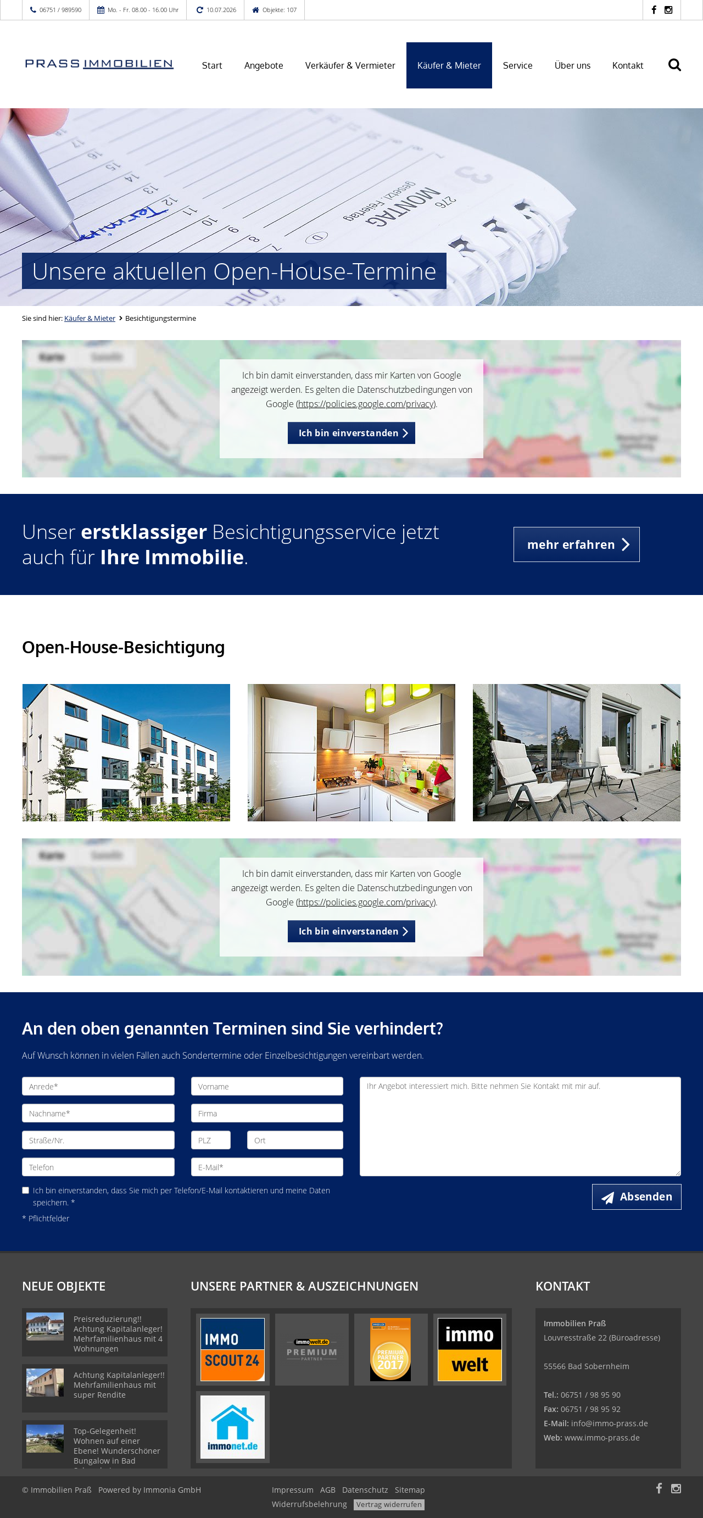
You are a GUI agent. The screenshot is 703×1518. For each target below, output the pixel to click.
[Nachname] (98, 1113)
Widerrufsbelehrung (309, 1504)
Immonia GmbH (172, 1489)
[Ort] (295, 1140)
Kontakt (628, 65)
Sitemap (410, 1489)
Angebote (263, 65)
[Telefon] (98, 1167)
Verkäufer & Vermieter (350, 65)
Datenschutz (365, 1489)
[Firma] (267, 1113)
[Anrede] (98, 1086)
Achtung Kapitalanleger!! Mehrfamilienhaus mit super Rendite (119, 1385)
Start (212, 65)
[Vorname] (267, 1086)
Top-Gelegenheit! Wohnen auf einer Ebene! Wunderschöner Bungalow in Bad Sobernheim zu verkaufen (117, 1456)
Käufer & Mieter (449, 65)
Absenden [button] (646, 1196)
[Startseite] (98, 64)
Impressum (293, 1489)
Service (518, 65)
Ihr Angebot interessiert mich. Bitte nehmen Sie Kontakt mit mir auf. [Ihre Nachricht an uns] (520, 1126)
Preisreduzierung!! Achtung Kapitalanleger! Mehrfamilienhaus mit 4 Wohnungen (118, 1334)
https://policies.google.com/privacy (365, 404)
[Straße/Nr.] (98, 1140)
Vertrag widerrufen (389, 1504)
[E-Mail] (267, 1167)
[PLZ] (211, 1140)
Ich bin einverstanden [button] (349, 433)
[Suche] (679, 73)
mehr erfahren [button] (571, 544)
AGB (328, 1489)
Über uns (572, 65)
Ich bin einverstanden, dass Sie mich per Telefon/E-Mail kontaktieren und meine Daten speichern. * (176, 1196)
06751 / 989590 (60, 9)
